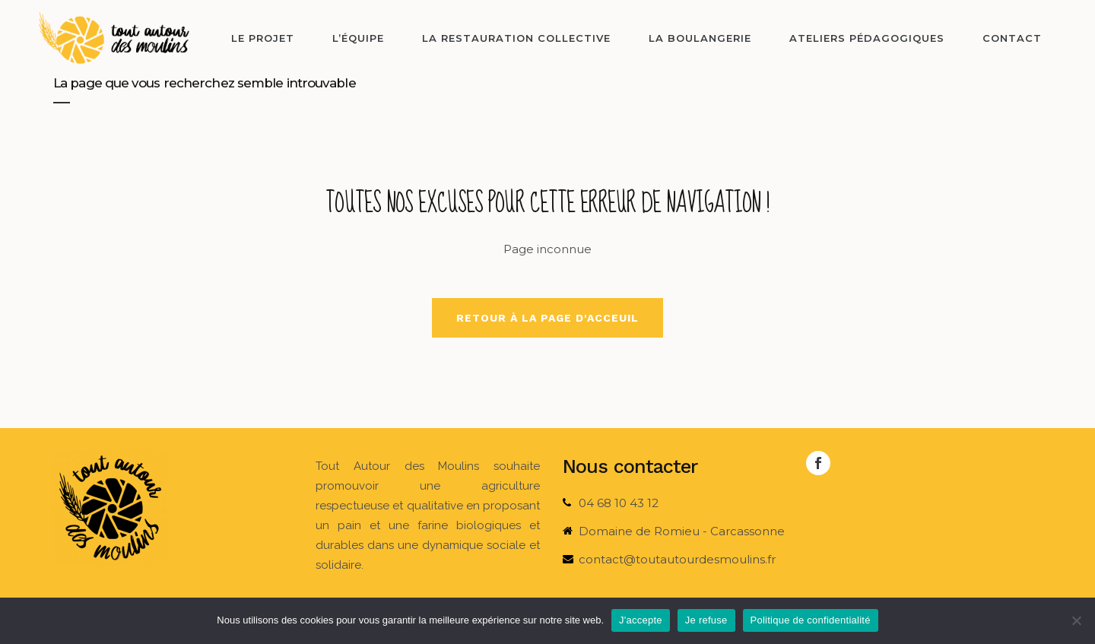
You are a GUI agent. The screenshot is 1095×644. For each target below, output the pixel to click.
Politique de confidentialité (811, 620)
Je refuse (706, 620)
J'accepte (640, 620)
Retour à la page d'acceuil (547, 318)
